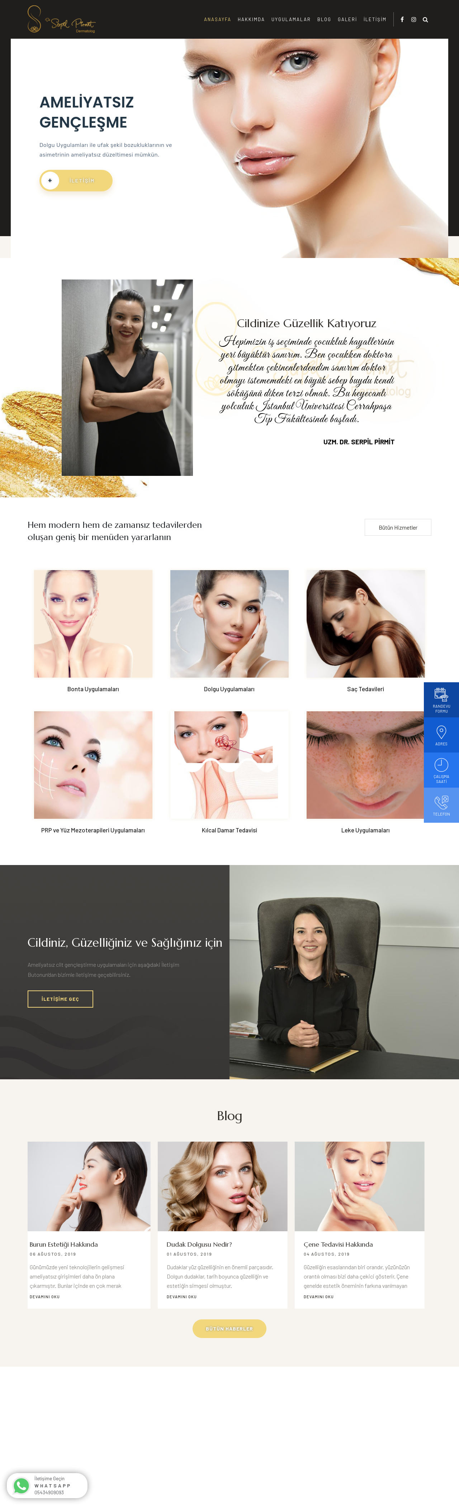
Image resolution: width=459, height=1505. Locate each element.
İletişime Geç (60, 999)
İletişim (375, 19)
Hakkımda (251, 19)
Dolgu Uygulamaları (229, 688)
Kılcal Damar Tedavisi (229, 829)
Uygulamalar (291, 19)
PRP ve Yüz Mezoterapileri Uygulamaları (93, 829)
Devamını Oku (52, 1296)
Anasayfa (217, 19)
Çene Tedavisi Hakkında (345, 1244)
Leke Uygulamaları (365, 829)
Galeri (347, 19)
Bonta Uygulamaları (93, 688)
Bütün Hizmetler (398, 527)
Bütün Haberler (229, 1328)
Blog (324, 19)
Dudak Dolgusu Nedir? (206, 1244)
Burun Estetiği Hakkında (71, 1244)
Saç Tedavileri (365, 688)
